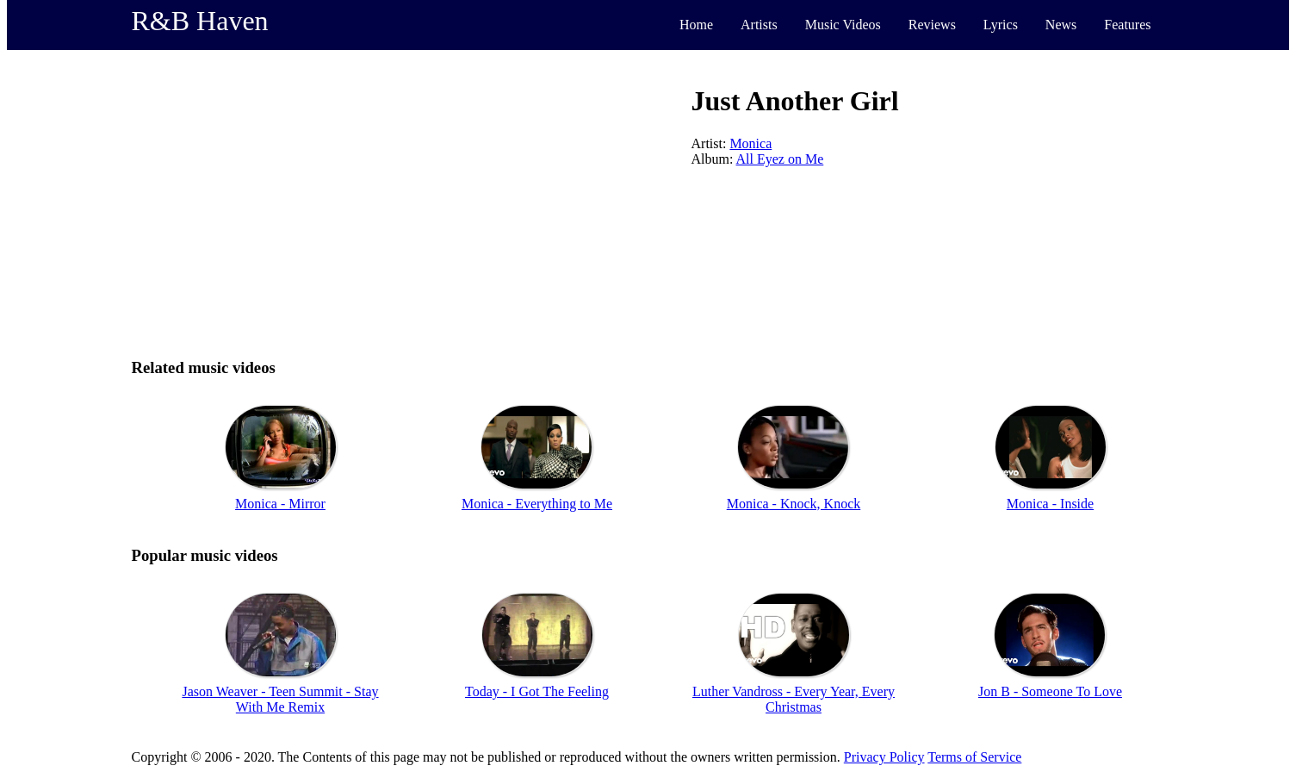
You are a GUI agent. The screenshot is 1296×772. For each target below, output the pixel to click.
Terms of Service (974, 757)
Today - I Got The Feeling (537, 691)
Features (1127, 24)
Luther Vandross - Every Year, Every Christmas (793, 699)
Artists (759, 24)
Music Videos (843, 24)
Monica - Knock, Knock (794, 503)
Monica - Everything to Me (537, 503)
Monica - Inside (1050, 503)
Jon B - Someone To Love (1050, 691)
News (1060, 24)
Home (696, 24)
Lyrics (1000, 24)
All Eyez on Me (780, 159)
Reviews (932, 24)
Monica (750, 143)
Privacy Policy (884, 757)
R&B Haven (200, 20)
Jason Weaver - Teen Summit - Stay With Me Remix (280, 699)
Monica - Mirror (280, 503)
